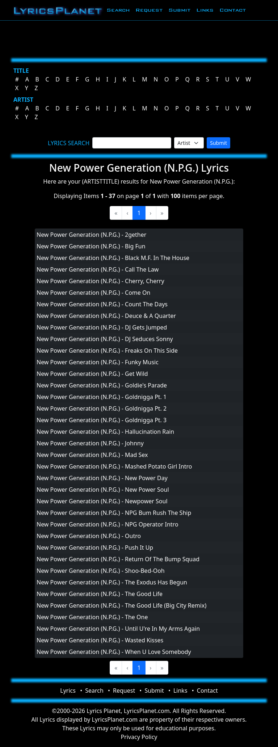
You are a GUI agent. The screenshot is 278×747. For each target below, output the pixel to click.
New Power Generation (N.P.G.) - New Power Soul (103, 490)
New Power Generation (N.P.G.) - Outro (89, 536)
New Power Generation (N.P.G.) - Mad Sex (92, 455)
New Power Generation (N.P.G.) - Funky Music (98, 362)
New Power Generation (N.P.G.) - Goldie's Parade (102, 385)
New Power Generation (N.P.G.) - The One (92, 617)
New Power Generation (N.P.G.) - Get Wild (92, 374)
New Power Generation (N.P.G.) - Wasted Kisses (100, 640)
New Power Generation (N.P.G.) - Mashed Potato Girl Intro (114, 466)
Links (205, 10)
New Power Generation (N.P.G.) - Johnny (90, 443)
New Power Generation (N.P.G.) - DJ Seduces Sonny (105, 339)
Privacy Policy (139, 737)
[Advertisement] (139, 38)
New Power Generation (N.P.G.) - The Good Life (100, 594)
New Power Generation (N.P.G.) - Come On (93, 293)
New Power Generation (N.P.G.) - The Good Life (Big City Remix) (121, 605)
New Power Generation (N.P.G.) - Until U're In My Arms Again (118, 629)
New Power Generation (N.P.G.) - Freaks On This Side (107, 350)
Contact (232, 10)
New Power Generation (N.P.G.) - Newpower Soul (102, 501)
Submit (179, 10)
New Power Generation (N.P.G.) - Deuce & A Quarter (106, 316)
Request (149, 10)
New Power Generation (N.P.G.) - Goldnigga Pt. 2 (102, 408)
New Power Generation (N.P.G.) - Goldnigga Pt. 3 (102, 420)
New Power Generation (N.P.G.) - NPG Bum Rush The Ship (114, 513)
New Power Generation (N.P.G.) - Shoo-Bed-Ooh (101, 571)
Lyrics (68, 690)
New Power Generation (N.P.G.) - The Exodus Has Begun (112, 582)
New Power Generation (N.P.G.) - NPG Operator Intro (107, 524)
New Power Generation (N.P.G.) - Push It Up (95, 547)
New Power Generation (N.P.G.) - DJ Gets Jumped (102, 327)
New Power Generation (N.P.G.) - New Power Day (102, 478)
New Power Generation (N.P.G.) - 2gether (91, 235)
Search (118, 10)
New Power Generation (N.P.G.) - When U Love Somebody (114, 652)
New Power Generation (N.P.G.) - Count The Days (102, 304)
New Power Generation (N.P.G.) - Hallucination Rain (105, 432)
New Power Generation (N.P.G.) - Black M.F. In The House (113, 258)
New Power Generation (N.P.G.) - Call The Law (98, 269)
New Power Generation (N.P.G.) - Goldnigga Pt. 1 (102, 397)
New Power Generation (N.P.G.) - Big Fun (91, 246)
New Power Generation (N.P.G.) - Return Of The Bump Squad (118, 559)
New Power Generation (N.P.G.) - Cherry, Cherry (100, 281)
